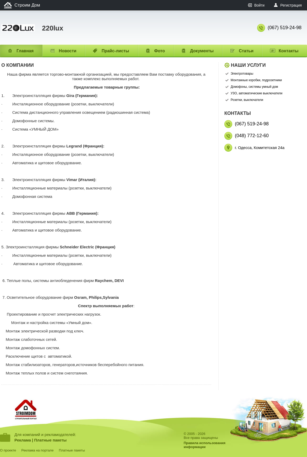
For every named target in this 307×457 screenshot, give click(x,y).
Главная (25, 51)
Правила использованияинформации (204, 445)
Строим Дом (27, 5)
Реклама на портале (37, 450)
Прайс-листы (115, 51)
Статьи (246, 51)
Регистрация (291, 5)
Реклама (22, 440)
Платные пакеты (50, 440)
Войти (259, 5)
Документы (202, 51)
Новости (67, 51)
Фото (159, 51)
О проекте (8, 450)
